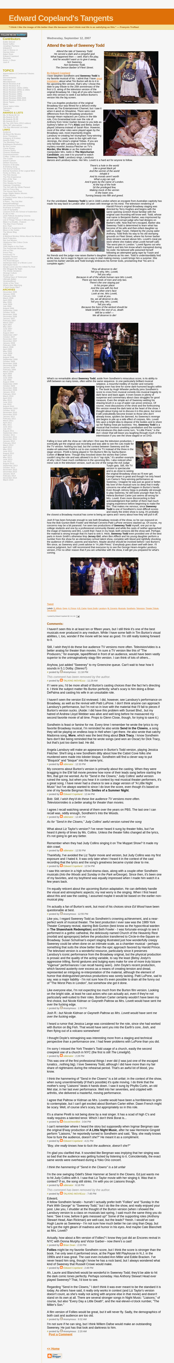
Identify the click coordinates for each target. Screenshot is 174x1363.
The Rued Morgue (11, 261)
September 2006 (10, 310)
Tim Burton (51, 610)
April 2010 (7, 398)
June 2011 (7, 427)
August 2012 (8, 453)
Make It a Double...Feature (14, 222)
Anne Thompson (10, 136)
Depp (65, 608)
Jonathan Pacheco (11, 46)
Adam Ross (8, 54)
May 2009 (7, 376)
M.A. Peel (7, 226)
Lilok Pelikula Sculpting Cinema (16, 216)
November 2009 (10, 388)
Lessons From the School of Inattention (20, 212)
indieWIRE (7, 199)
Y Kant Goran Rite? (11, 287)
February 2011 (9, 419)
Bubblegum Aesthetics (12, 144)
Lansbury (102, 608)
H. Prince (72, 608)
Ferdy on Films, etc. (11, 173)
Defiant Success (10, 163)
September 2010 (10, 408)
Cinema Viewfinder (11, 152)
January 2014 (9, 474)
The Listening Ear (10, 218)
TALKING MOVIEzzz (74, 680)
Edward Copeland (72, 794)
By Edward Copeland (58, 73)
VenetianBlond (9, 281)
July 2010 (7, 404)
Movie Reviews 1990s (12, 96)
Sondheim (131, 608)
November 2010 (10, 412)
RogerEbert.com (10, 259)
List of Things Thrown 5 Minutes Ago (19, 220)
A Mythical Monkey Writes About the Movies (22, 236)
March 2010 (8, 396)
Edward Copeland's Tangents (61, 18)
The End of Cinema (11, 169)
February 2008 (9, 345)
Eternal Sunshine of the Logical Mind (19, 171)
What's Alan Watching (12, 285)
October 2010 (9, 410)
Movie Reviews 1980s (12, 94)
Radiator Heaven (10, 257)
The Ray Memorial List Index (15, 127)
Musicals (122, 608)
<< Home (53, 1348)
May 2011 (7, 425)
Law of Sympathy (10, 210)
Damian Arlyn (9, 52)
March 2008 (8, 347)
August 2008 (8, 357)
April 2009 (7, 374)
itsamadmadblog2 (11, 203)
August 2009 (8, 382)
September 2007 (10, 335)
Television (140, 608)
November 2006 (10, 314)
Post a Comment (60, 1334)
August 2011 (8, 431)
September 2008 (10, 359)
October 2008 (9, 361)
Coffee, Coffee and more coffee (16, 157)
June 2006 (7, 304)
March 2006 (8, 298)
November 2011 (10, 437)
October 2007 (9, 337)
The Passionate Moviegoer (14, 248)
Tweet (50, 604)
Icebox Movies (9, 195)
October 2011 (9, 435)
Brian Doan (69, 1245)
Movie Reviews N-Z (11, 86)
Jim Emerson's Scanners (14, 206)
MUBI (5, 234)
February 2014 (9, 476)
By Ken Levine (9, 146)
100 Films (7, 244)
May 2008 (7, 351)
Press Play (7, 252)
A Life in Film (8, 214)
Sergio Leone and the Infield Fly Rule (19, 267)
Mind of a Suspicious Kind (14, 228)
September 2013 (10, 466)
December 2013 (10, 472)
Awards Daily (8, 140)
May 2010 (7, 400)
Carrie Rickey (9, 148)
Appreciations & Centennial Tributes (18, 73)
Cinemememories (10, 154)
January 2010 (9, 392)
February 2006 (9, 296)
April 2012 (7, 447)
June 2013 (7, 459)
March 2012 (8, 445)
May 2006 (7, 302)
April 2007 (7, 325)
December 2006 (10, 316)
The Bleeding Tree (11, 142)
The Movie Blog (10, 232)
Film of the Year (10, 179)
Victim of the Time (11, 283)
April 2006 (7, 300)
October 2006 (9, 312)
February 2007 (9, 321)
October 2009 (9, 386)
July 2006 (7, 306)
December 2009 (10, 390)
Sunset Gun (8, 275)
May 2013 (7, 457)
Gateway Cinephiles (11, 185)
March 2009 (8, 372)
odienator (68, 764)
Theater (6, 110)
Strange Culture (10, 273)
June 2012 (7, 451)
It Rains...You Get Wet (12, 201)
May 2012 (7, 449)
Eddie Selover (9, 42)
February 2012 (9, 443)
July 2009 (7, 380)
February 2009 (9, 370)
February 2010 (9, 394)
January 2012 (9, 441)
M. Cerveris (112, 608)
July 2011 (7, 429)
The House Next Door (12, 191)
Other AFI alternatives (12, 125)
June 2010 (7, 402)
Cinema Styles (9, 150)
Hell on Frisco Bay (11, 189)
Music (5, 104)
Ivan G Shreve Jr (10, 50)
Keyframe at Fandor (11, 208)
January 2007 (9, 319)
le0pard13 (7, 48)
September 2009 (10, 384)
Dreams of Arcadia (11, 165)
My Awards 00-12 (10, 121)
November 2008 (10, 363)
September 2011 (10, 433)
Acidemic (7, 132)
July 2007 (7, 331)
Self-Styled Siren (10, 265)
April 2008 (7, 349)
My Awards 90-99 (10, 119)
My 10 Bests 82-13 (11, 115)
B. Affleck (58, 608)
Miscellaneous (9, 82)
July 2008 (7, 355)
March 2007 (8, 323)
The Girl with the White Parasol (16, 187)
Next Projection (9, 238)
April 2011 (7, 423)
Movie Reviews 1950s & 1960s (16, 90)
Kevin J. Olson (9, 60)
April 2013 (7, 455)
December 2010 (10, 414)
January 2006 (9, 294)
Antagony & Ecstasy (12, 138)
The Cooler (8, 159)
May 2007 (7, 327)
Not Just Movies (10, 240)
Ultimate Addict (9, 279)
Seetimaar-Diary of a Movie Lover (17, 263)
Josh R (6, 62)
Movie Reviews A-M (11, 84)
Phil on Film (8, 250)
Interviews (7, 80)
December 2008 (10, 365)
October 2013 (9, 468)
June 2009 (7, 378)
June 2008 (7, 353)
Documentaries (9, 78)
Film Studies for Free (12, 183)
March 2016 (8, 480)
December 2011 (10, 439)
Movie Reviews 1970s (12, 92)
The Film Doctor (10, 175)
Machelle (7, 58)
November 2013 (10, 470)
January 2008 (9, 343)
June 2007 (7, 329)
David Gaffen (8, 44)
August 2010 (8, 406)
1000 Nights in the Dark (13, 246)
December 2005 (10, 292)
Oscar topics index (11, 106)
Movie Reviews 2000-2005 (14, 98)
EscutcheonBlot (71, 1121)
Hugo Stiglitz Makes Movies (15, 193)
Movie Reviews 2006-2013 (14, 100)
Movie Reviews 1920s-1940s (15, 88)
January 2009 (9, 368)
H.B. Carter (81, 608)
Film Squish (8, 181)
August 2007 (8, 333)
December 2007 (10, 341)
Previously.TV (9, 255)
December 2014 (10, 478)
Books (5, 76)
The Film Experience (12, 177)
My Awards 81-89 (10, 117)
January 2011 (9, 417)
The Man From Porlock (13, 224)
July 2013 (7, 461)
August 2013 (8, 464)
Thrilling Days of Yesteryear (15, 277)
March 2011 (8, 421)
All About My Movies (12, 134)
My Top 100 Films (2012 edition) (17, 123)
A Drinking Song (10, 167)
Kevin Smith (93, 608)
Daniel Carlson (9, 161)
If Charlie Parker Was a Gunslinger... (19, 197)
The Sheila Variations (12, 271)
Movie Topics (8, 102)
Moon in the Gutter (11, 230)
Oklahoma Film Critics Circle (15, 242)
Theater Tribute (152, 608)
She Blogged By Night (12, 269)
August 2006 (8, 308)
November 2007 (10, 339)
